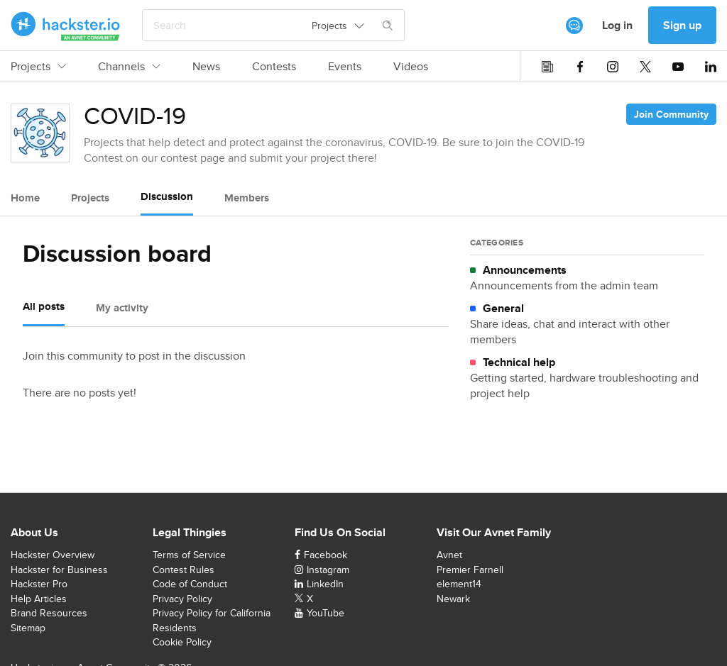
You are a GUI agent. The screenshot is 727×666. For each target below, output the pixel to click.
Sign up (682, 25)
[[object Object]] (574, 25)
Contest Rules (183, 569)
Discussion (167, 196)
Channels (129, 66)
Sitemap (28, 628)
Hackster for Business (59, 569)
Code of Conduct (190, 584)
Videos (410, 66)
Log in (617, 25)
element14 (459, 584)
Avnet (449, 555)
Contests (274, 66)
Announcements (525, 270)
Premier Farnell (470, 569)
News (206, 66)
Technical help (519, 362)
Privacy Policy (182, 599)
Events (344, 66)
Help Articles (39, 599)
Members (246, 198)
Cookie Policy (182, 642)
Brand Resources (49, 613)
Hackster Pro (39, 584)
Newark (453, 599)
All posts (44, 306)
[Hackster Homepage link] (66, 25)
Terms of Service (189, 555)
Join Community (671, 114)
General (503, 308)
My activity (122, 308)
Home (25, 198)
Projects (38, 66)
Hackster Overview (52, 555)
